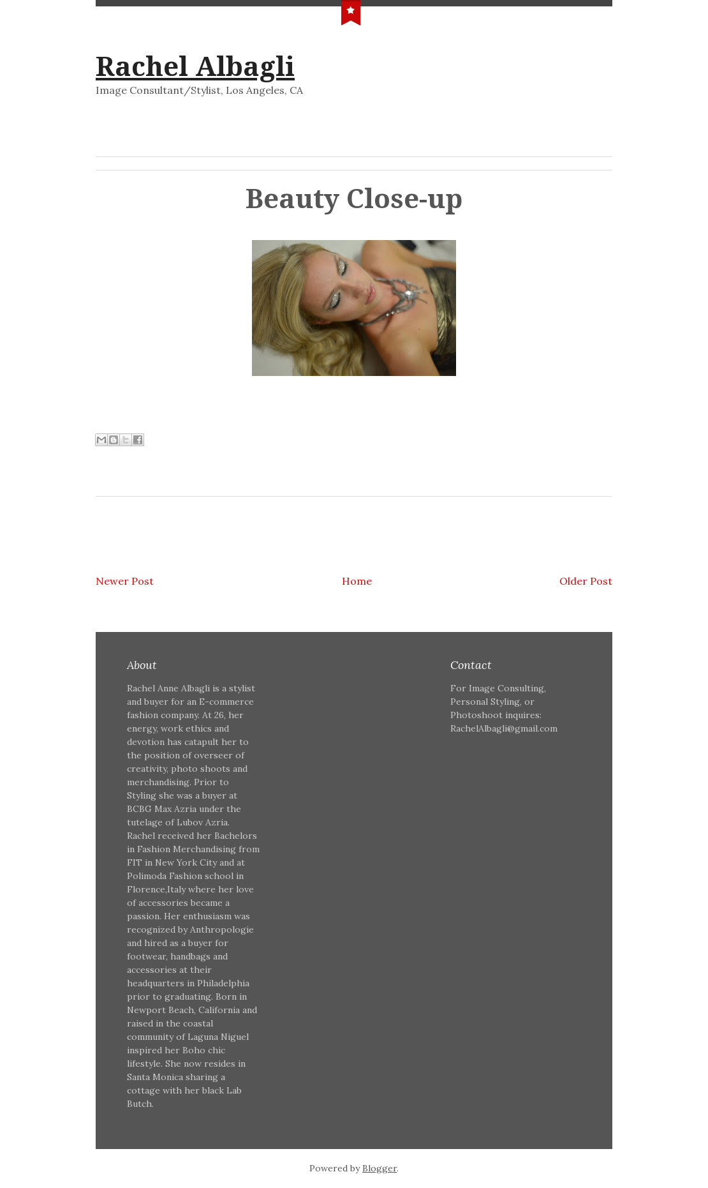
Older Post (585, 581)
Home (357, 581)
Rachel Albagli (195, 66)
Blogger (379, 1168)
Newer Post (125, 581)
